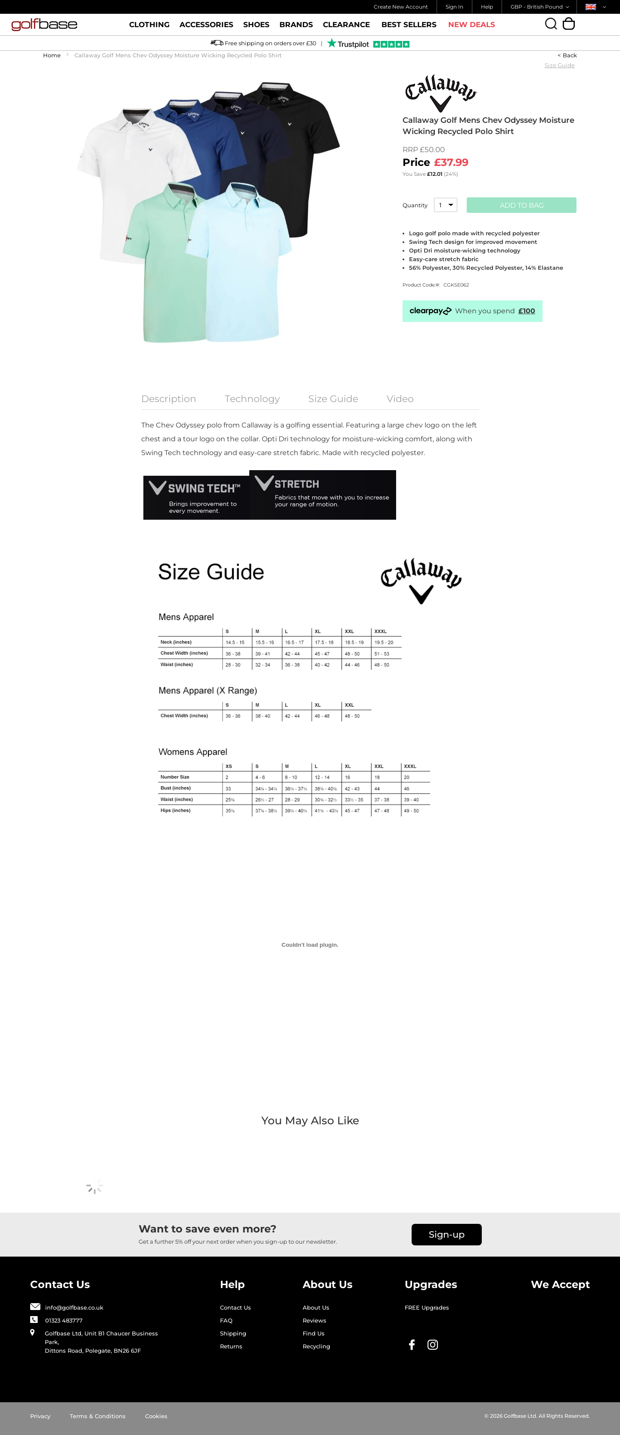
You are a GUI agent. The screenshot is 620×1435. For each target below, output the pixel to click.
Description (168, 399)
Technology (252, 399)
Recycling (316, 1346)
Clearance (346, 27)
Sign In (454, 6)
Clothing (149, 27)
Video (400, 399)
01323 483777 (64, 1320)
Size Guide (560, 65)
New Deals (471, 24)
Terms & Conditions (98, 1416)
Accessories (206, 27)
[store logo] (62, 24)
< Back (567, 55)
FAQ (226, 1320)
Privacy (40, 1416)
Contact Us (235, 1307)
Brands (296, 27)
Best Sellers (409, 24)
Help (487, 6)
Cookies (156, 1416)
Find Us (314, 1333)
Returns (231, 1346)
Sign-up (447, 1234)
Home (52, 55)
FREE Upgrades (427, 1307)
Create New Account (401, 6)
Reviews (314, 1320)
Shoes (256, 27)
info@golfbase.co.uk (74, 1307)
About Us (316, 1307)
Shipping (233, 1333)
